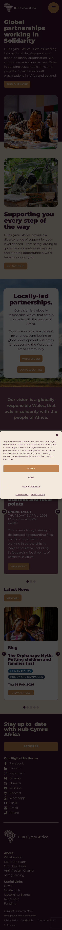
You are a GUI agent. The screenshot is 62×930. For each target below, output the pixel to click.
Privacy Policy (38, 494)
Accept (31, 468)
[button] (57, 435)
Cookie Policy (22, 494)
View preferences (31, 486)
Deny (31, 477)
